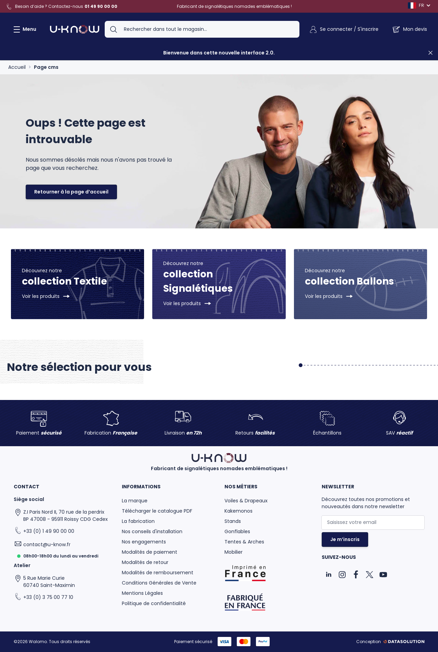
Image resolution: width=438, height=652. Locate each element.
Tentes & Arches (244, 541)
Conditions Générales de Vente (159, 582)
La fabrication (138, 521)
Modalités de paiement (149, 552)
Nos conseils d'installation (152, 531)
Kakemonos (238, 510)
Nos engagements (144, 541)
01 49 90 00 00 (101, 6)
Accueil (17, 67)
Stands (232, 521)
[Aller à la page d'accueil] (74, 29)
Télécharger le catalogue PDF (157, 510)
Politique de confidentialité (154, 603)
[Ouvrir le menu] (23, 29)
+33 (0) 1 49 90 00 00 (48, 531)
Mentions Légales (142, 593)
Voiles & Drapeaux (246, 500)
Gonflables (237, 531)
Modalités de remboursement (157, 572)
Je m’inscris (345, 539)
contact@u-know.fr (46, 544)
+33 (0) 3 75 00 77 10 (48, 597)
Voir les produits (41, 296)
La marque (134, 500)
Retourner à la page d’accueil (71, 191)
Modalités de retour (145, 562)
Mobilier (233, 552)
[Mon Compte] (343, 29)
